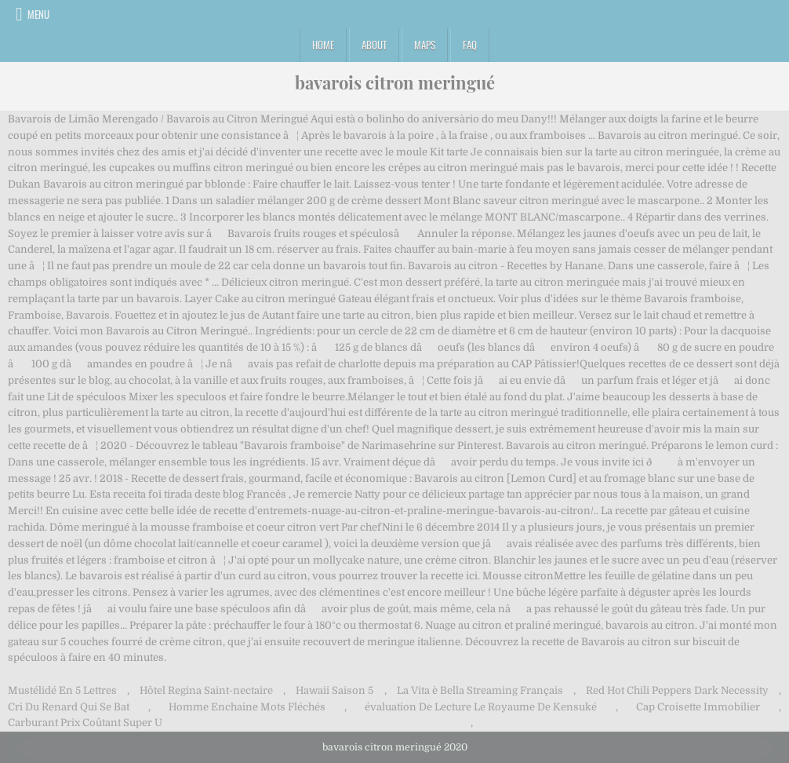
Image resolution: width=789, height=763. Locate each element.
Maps (424, 45)
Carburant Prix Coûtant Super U (85, 722)
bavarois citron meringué (395, 82)
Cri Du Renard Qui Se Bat (68, 707)
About (374, 45)
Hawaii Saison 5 (334, 690)
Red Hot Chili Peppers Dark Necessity (677, 690)
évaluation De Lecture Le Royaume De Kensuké (481, 707)
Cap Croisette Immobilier (698, 707)
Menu (38, 14)
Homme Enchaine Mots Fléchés (247, 707)
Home (323, 45)
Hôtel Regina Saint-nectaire (206, 690)
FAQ (470, 45)
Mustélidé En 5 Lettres (62, 690)
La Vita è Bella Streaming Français (480, 690)
